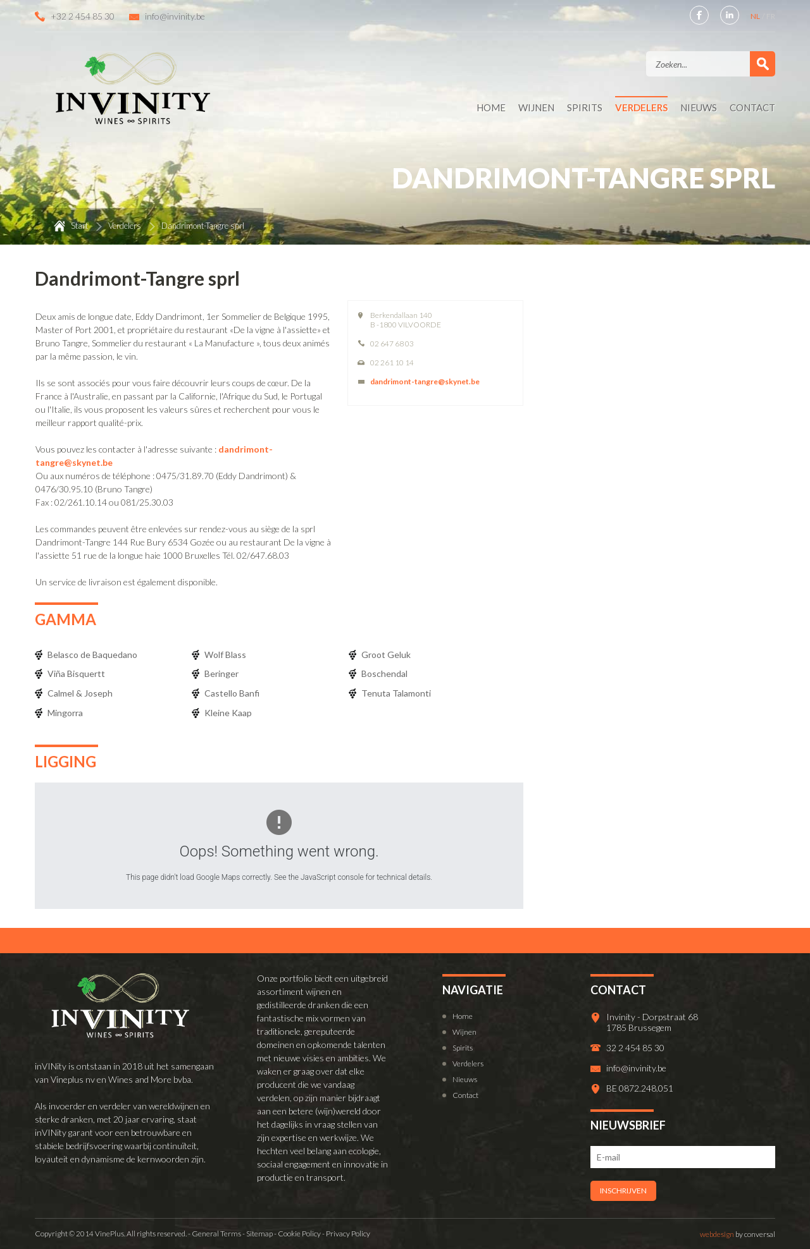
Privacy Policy (348, 1233)
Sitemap (259, 1233)
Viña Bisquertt (76, 673)
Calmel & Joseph (80, 693)
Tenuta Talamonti (396, 693)
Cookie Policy (299, 1233)
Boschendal (384, 673)
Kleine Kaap (228, 712)
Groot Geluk (386, 654)
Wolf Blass (225, 654)
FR (770, 16)
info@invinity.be (175, 16)
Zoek (762, 63)
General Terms (216, 1233)
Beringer (221, 673)
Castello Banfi (231, 693)
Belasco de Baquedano (92, 654)
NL (756, 16)
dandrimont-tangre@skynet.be (425, 381)
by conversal (737, 1234)
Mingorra (65, 712)
